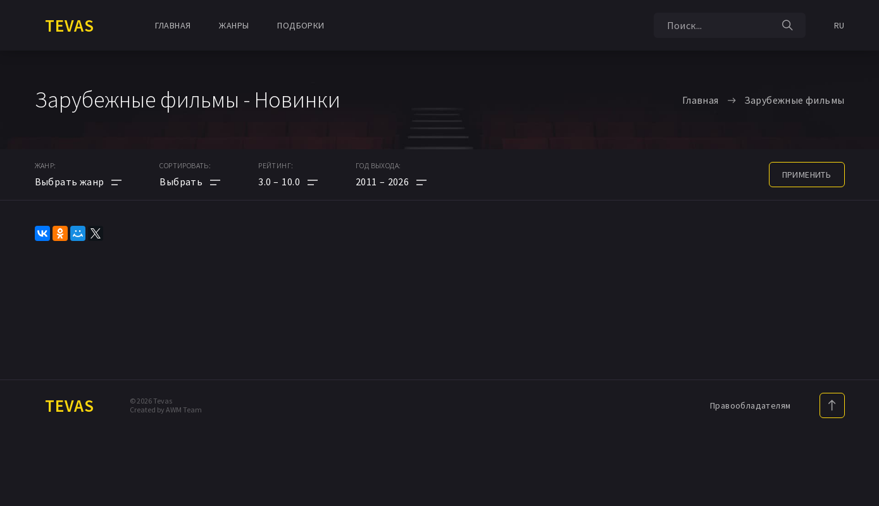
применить (807, 174)
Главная (173, 25)
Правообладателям (750, 405)
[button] (288, 181)
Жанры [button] (234, 25)
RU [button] (839, 25)
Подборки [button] (300, 25)
